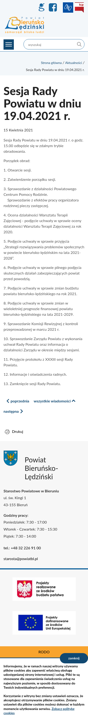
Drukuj (17, 431)
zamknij (74, 658)
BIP (79, 7)
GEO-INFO (41, 7)
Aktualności (73, 63)
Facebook (53, 7)
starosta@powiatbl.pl (21, 558)
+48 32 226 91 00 (26, 548)
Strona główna (51, 63)
